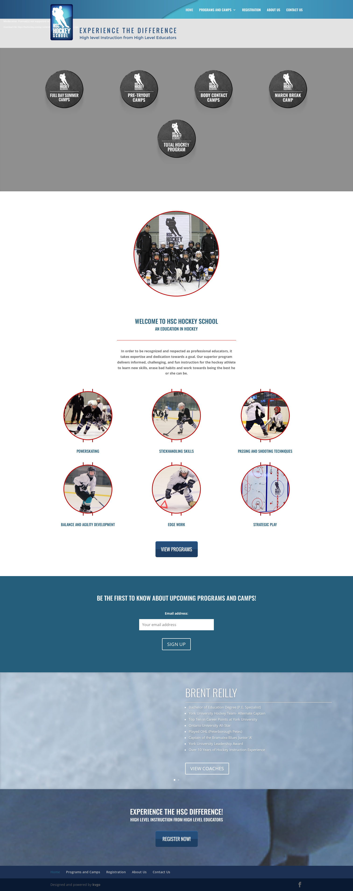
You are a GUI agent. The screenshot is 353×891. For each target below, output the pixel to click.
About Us (273, 10)
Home (189, 10)
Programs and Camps (215, 10)
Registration (251, 10)
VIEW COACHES (207, 768)
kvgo (96, 884)
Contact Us (294, 10)
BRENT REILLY (211, 692)
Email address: (176, 613)
